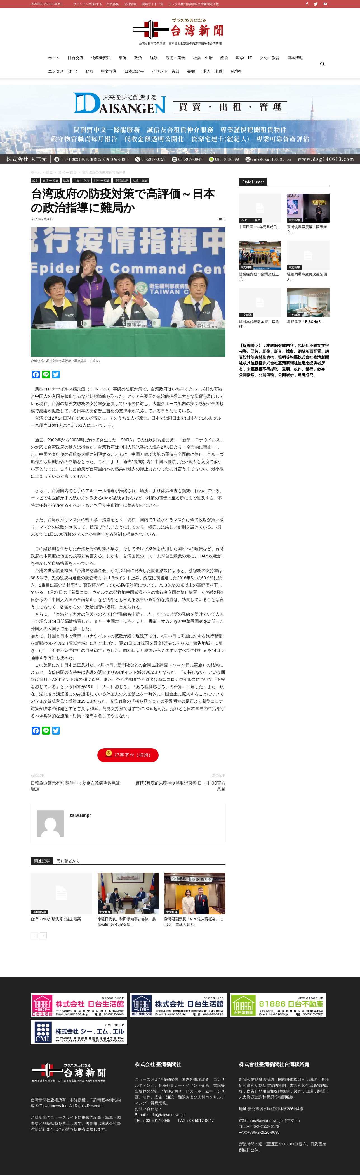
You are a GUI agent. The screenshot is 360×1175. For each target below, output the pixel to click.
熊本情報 (295, 57)
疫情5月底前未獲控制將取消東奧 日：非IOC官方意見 (180, 786)
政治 (138, 57)
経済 (154, 57)
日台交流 (75, 57)
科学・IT (244, 57)
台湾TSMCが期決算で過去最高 (56, 919)
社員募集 (113, 4)
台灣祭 (236, 71)
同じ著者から (68, 861)
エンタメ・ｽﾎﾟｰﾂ (62, 71)
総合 (224, 57)
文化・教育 (269, 57)
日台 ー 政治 (81, 180)
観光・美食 (175, 57)
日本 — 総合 (102, 180)
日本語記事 (134, 71)
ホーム (54, 57)
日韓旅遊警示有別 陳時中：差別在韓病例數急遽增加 (75, 786)
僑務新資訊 (101, 57)
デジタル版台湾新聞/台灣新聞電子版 (194, 4)
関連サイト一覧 (152, 4)
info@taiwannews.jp (167, 1114)
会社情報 (130, 4)
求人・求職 (212, 71)
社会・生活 (203, 57)
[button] (323, 64)
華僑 (122, 57)
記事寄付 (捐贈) (128, 755)
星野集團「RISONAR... (305, 322)
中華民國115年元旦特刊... (260, 227)
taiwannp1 (81, 815)
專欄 (191, 71)
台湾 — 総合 (67, 172)
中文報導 (109, 71)
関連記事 (42, 861)
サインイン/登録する (87, 4)
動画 (89, 71)
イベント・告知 (165, 71)
